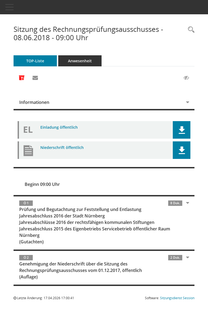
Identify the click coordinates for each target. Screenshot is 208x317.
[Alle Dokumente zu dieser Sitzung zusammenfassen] (21, 78)
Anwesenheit (80, 60)
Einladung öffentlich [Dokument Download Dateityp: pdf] (59, 127)
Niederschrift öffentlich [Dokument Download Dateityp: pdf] (62, 147)
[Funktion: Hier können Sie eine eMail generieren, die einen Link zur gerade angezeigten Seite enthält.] (35, 78)
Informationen (34, 102)
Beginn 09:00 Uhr (42, 184)
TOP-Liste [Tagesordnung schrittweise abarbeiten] (35, 60)
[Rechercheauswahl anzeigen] (189, 29)
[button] (181, 130)
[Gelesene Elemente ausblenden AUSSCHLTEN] (186, 78)
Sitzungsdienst (177, 298)
